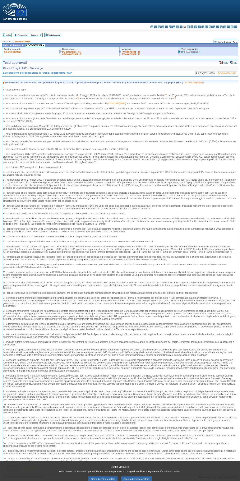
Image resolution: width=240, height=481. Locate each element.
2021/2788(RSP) (22, 41)
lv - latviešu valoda (195, 26)
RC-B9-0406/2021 (12, 52)
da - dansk (162, 26)
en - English (177, 26)
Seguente (35, 35)
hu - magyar (202, 26)
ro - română (221, 26)
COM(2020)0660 (116, 103)
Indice (8, 35)
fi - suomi (232, 26)
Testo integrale (54, 35)
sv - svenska (235, 26)
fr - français (181, 26)
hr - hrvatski (188, 26)
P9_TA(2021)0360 (191, 52)
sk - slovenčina (224, 26)
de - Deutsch (166, 26)
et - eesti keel (170, 26)
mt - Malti (206, 26)
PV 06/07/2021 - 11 (71, 52)
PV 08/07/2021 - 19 (131, 54)
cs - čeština (159, 26)
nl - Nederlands (210, 26)
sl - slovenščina (228, 26)
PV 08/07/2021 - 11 (131, 52)
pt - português (217, 26)
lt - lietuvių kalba (199, 26)
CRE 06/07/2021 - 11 (72, 54)
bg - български (151, 26)
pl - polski (213, 26)
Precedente (22, 35)
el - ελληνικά (173, 26)
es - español (155, 26)
